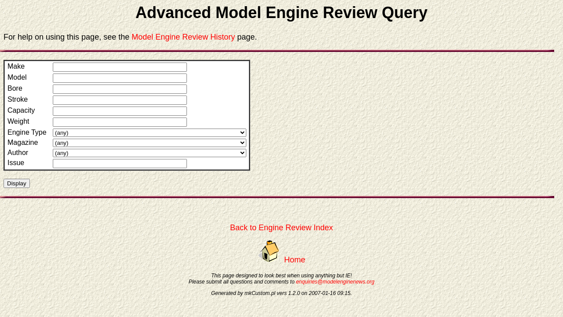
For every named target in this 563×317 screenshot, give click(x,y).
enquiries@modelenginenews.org (335, 282)
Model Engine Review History (183, 37)
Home (294, 259)
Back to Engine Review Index (281, 227)
